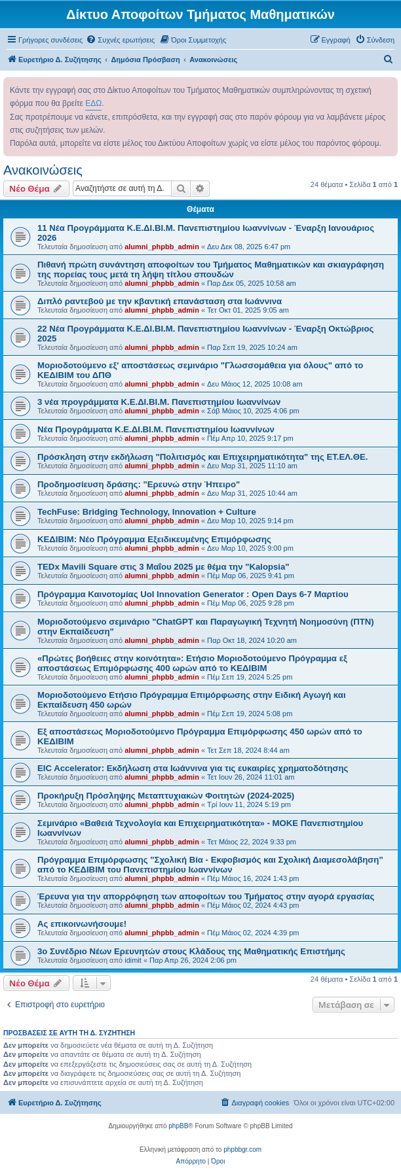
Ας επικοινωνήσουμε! (81, 924)
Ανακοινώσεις (43, 170)
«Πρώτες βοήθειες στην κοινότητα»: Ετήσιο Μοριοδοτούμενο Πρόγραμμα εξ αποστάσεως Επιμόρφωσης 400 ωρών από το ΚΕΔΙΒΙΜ (192, 663)
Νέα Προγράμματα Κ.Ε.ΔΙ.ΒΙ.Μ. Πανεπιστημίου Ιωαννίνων (156, 429)
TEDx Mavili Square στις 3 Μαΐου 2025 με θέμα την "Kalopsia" (163, 567)
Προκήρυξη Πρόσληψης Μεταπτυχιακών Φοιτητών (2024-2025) (165, 796)
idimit (133, 960)
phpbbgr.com (242, 1149)
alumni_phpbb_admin (161, 246)
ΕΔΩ (93, 103)
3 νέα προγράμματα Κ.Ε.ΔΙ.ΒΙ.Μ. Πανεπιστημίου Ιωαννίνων (158, 402)
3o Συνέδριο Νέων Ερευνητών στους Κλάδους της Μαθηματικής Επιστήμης (191, 951)
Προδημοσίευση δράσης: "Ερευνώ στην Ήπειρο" (138, 484)
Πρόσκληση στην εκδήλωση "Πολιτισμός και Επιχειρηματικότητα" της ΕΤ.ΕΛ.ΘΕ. (202, 457)
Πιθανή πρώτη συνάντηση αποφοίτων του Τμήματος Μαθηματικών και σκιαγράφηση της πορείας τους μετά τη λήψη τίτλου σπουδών (210, 269)
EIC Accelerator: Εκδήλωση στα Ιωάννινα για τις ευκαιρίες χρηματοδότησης (192, 768)
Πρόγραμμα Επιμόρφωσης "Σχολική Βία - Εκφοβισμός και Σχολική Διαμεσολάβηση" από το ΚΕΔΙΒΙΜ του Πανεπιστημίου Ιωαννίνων (210, 864)
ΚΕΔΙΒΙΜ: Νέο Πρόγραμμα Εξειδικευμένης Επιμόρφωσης (154, 539)
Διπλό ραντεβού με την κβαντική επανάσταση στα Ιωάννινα (159, 301)
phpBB (178, 1126)
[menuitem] (120, 40)
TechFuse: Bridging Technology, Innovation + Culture (146, 512)
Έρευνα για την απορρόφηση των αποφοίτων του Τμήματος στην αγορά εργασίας (205, 896)
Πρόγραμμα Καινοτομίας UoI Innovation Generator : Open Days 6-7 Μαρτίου (193, 594)
